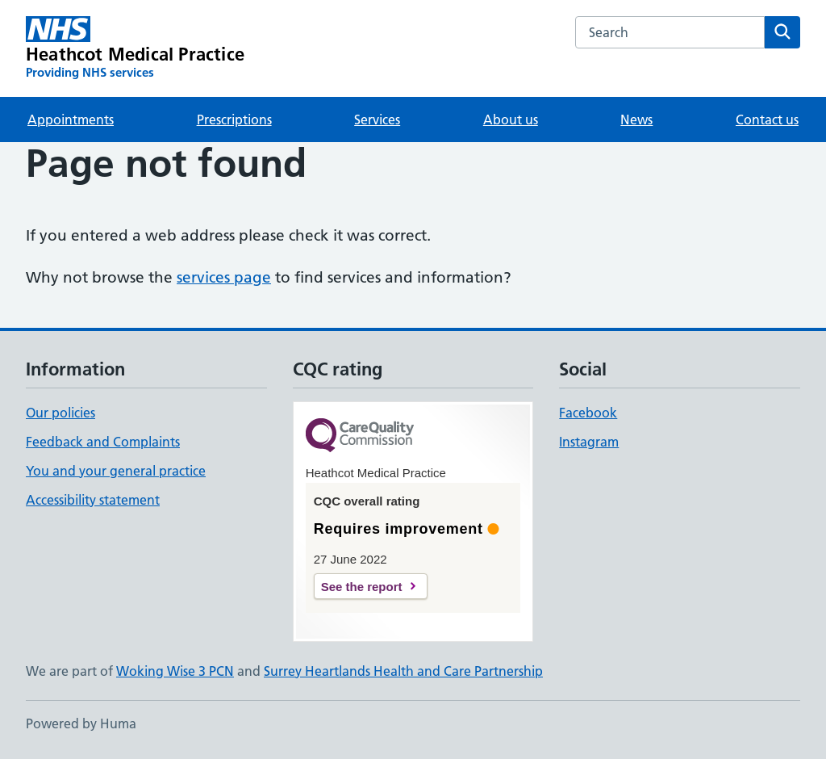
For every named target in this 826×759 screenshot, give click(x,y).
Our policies (60, 413)
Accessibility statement (93, 500)
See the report (362, 586)
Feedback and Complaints (103, 442)
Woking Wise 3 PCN (175, 671)
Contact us (767, 119)
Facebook (588, 413)
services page (224, 277)
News (636, 119)
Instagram (589, 442)
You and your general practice (116, 471)
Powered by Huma (81, 723)
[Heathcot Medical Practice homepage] (135, 48)
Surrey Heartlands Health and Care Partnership (403, 671)
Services (377, 119)
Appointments (70, 119)
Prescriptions (234, 119)
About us (510, 119)
